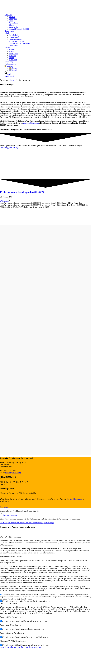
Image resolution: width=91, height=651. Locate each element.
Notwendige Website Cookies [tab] (11, 557)
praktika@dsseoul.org (31, 123)
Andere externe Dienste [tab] (8, 603)
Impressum (4, 507)
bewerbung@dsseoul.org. (9, 147)
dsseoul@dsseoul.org (13, 473)
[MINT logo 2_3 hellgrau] (17, 454)
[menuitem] (48, 22)
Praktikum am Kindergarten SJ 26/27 (22, 192)
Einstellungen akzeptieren (9, 523)
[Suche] (8, 74)
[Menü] (9, 76)
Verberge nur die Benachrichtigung (31, 523)
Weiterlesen (5, 201)
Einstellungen (49, 523)
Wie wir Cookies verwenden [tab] (10, 537)
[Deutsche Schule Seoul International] (17, 11)
